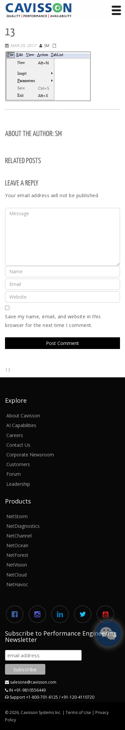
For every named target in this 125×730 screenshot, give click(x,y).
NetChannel (19, 535)
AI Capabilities (21, 425)
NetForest (17, 555)
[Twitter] (84, 614)
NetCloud (16, 575)
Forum (13, 474)
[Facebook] (16, 614)
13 (7, 370)
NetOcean (17, 545)
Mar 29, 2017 (23, 45)
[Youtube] (107, 614)
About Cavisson (23, 415)
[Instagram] (39, 614)
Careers (14, 435)
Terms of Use (78, 712)
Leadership (18, 484)
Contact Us (18, 445)
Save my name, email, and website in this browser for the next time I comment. (53, 320)
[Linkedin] (62, 614)
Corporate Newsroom (30, 454)
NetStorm (17, 516)
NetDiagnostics (23, 526)
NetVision (16, 565)
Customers (18, 464)
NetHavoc (17, 584)
